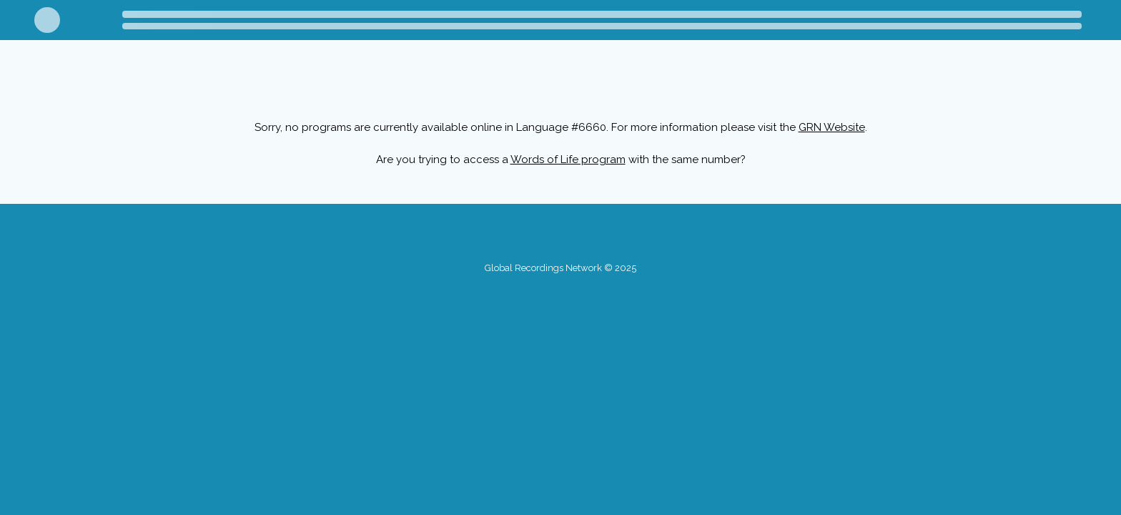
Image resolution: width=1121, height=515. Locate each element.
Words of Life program (568, 159)
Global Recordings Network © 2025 (560, 268)
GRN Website (832, 127)
